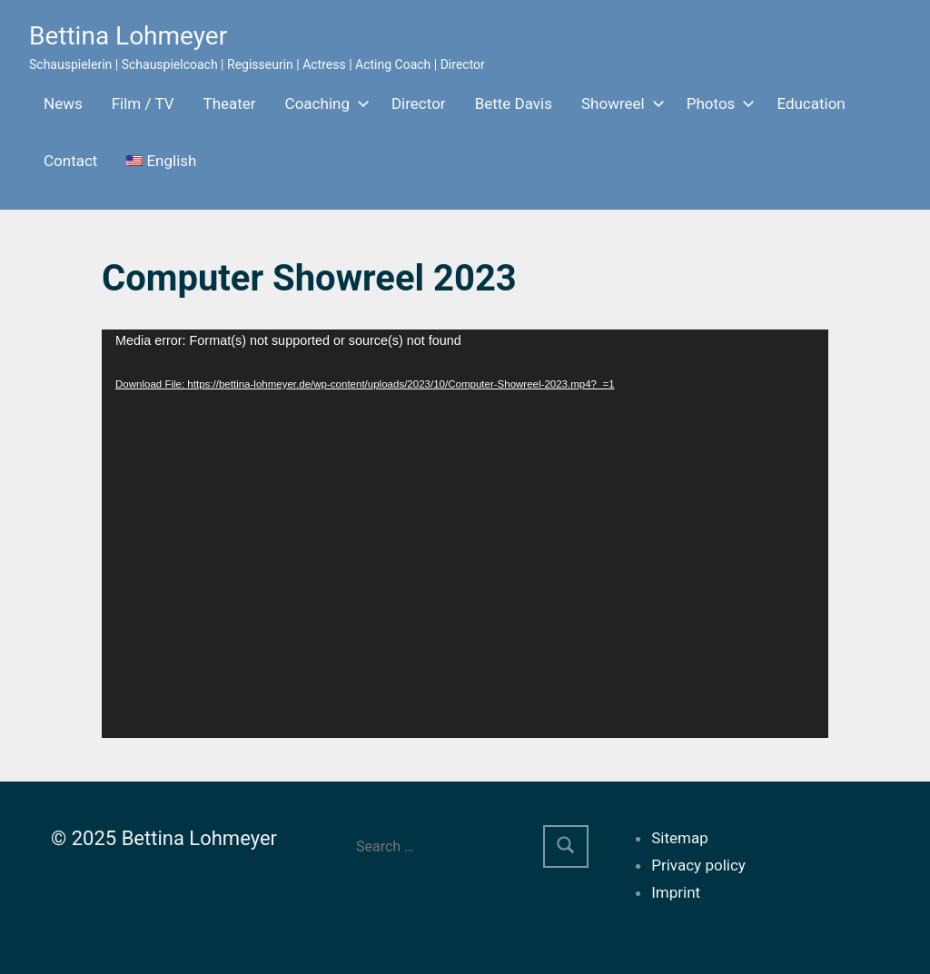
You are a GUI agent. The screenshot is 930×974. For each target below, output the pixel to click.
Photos (717, 103)
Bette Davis (513, 103)
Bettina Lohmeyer (128, 36)
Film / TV (143, 103)
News (63, 103)
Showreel (619, 103)
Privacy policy (698, 865)
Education (811, 103)
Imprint (675, 892)
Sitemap (679, 838)
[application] (465, 534)
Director (418, 103)
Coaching (323, 103)
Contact (70, 161)
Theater (229, 103)
